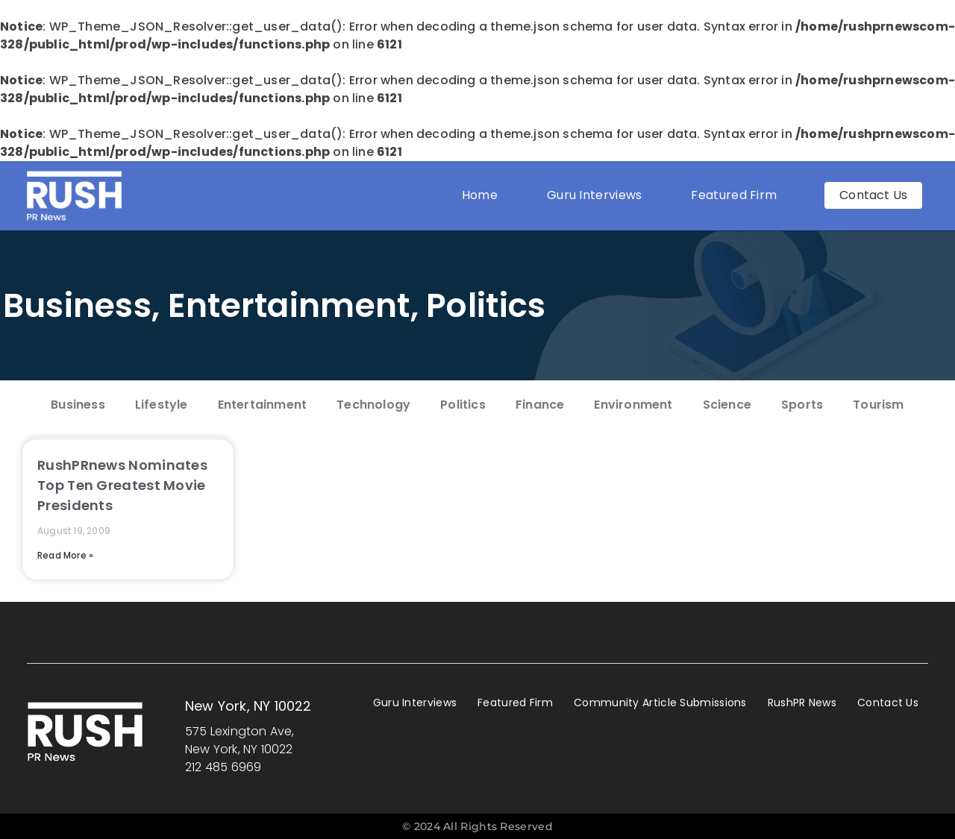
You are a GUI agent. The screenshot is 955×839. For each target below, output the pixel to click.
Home (480, 195)
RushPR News (802, 702)
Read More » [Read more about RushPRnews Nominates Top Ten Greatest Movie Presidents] (65, 555)
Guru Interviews (594, 195)
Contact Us (887, 702)
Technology (373, 404)
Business (77, 305)
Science (727, 404)
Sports (802, 404)
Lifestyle (161, 404)
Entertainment (289, 305)
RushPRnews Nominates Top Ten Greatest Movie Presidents (122, 485)
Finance (540, 404)
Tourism (878, 404)
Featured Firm (737, 195)
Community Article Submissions (660, 702)
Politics (485, 305)
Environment (633, 404)
